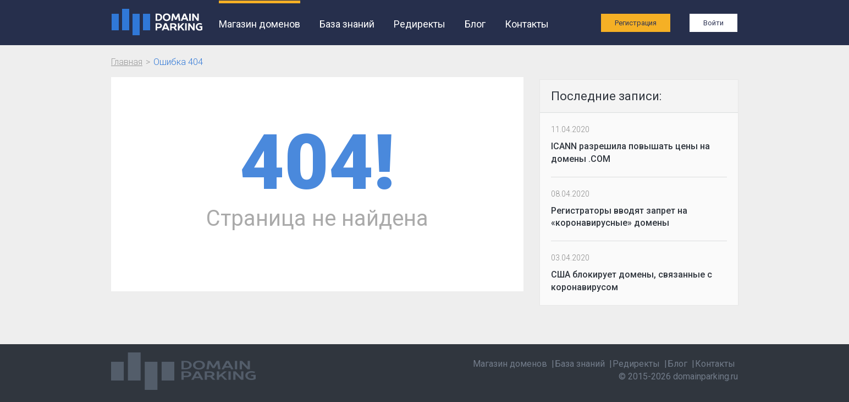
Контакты (527, 24)
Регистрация (636, 23)
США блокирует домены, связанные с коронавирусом (631, 280)
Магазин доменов (259, 24)
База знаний (346, 24)
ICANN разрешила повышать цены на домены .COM (630, 152)
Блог (475, 24)
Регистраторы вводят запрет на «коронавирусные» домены (619, 217)
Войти (713, 23)
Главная (126, 62)
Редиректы (419, 24)
